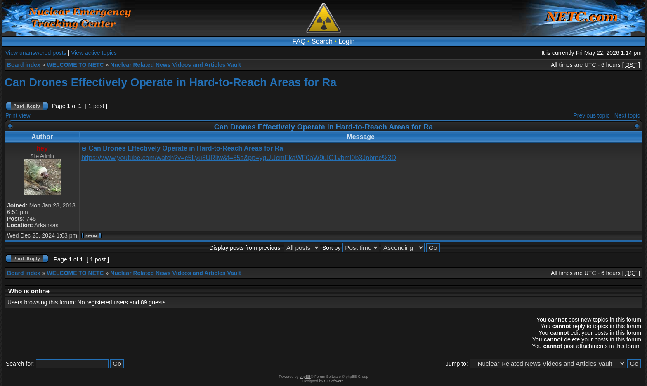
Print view (18, 115)
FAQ (299, 41)
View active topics (94, 52)
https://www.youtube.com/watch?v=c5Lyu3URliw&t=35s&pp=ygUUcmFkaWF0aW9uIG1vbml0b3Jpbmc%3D (238, 157)
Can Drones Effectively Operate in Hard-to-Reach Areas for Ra (170, 82)
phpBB (305, 376)
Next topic (627, 115)
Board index (23, 64)
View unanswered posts (35, 52)
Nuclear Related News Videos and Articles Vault (175, 64)
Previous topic (592, 115)
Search (322, 41)
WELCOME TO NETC (75, 64)
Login (346, 41)
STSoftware (334, 381)
